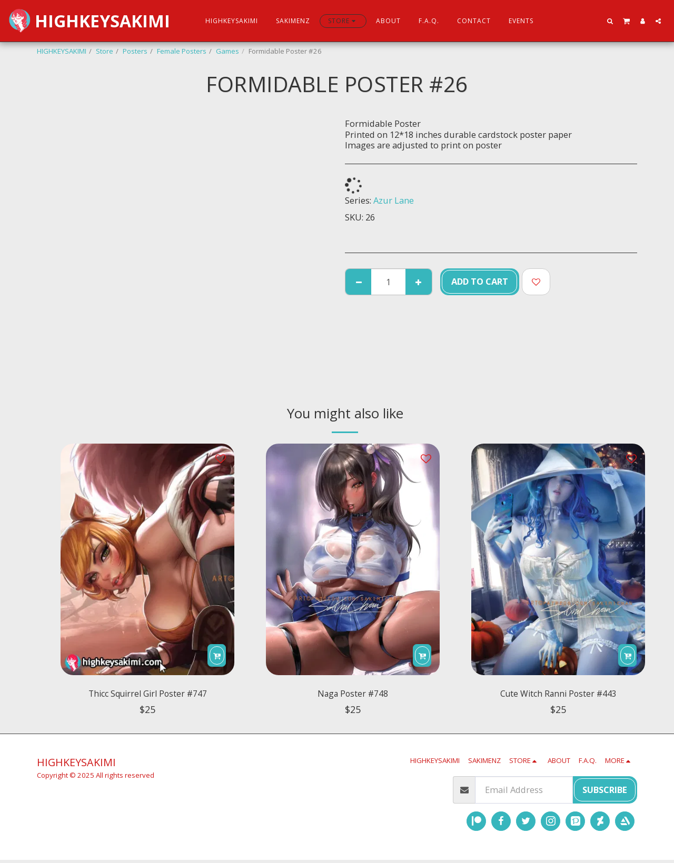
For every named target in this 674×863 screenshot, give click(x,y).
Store (104, 51)
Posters (135, 51)
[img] (147, 559)
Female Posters (181, 51)
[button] (610, 20)
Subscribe (604, 793)
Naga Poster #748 (353, 695)
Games (227, 51)
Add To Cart (479, 281)
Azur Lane (393, 200)
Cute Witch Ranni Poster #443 (558, 695)
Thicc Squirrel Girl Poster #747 (147, 695)
